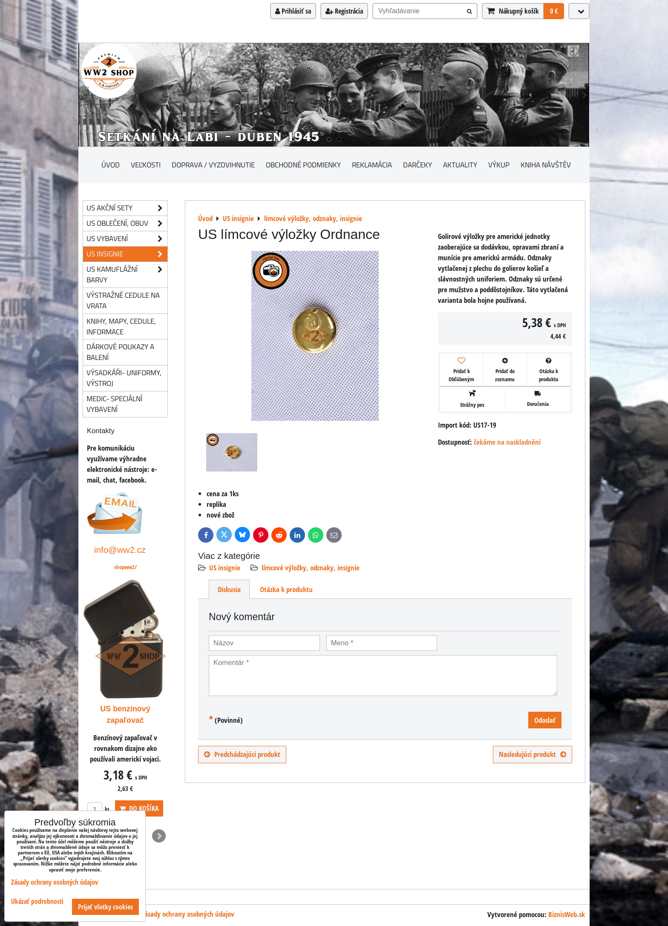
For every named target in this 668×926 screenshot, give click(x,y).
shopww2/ (125, 567)
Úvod (110, 164)
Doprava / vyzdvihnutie (213, 164)
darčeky (417, 164)
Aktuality (460, 164)
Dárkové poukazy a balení (120, 351)
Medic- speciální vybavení (114, 403)
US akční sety (126, 208)
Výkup (499, 164)
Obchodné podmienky (303, 164)
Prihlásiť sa (293, 11)
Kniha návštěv (546, 164)
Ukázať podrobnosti (37, 901)
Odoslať (545, 720)
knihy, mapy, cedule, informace (121, 326)
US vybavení (126, 238)
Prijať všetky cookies (105, 907)
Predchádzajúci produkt (242, 754)
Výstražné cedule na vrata (123, 300)
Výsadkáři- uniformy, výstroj (123, 377)
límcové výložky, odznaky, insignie (311, 567)
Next (159, 836)
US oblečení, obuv (126, 223)
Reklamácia (372, 164)
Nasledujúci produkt (532, 754)
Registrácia (344, 11)
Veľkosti (146, 164)
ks (98, 809)
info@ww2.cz (120, 550)
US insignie (224, 567)
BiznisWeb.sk (566, 914)
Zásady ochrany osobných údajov (187, 914)
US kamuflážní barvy (126, 275)
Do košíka (139, 808)
